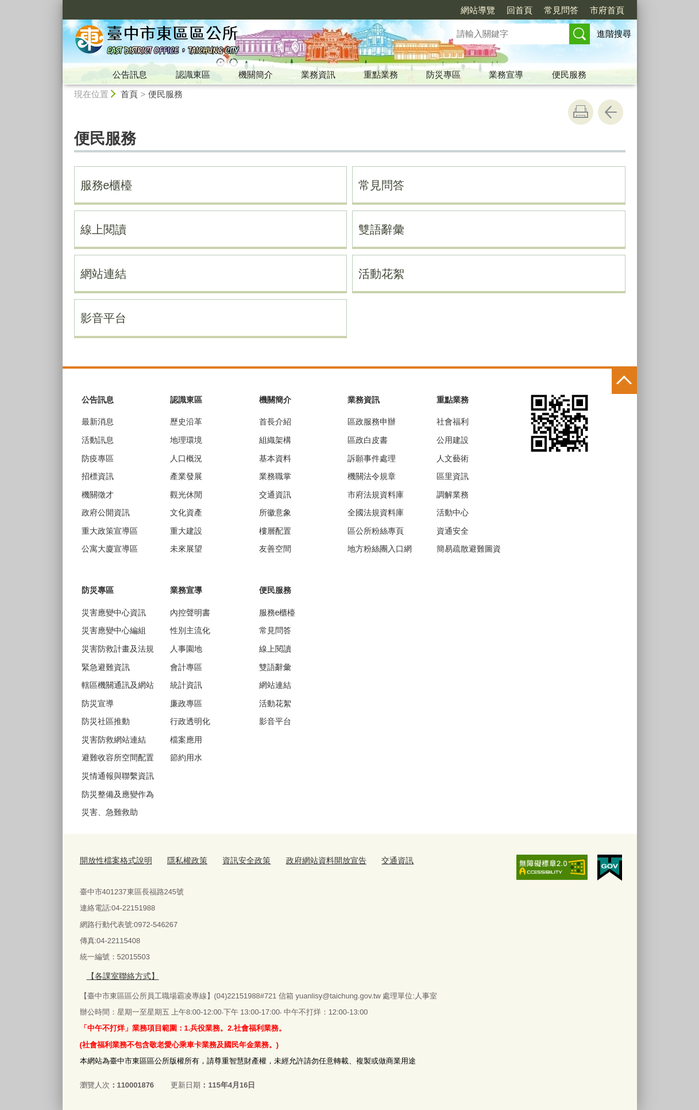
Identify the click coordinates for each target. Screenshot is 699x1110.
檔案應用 (186, 739)
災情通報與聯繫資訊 (118, 775)
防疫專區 (98, 458)
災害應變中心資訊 (114, 612)
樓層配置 (275, 530)
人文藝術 (453, 458)
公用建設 (453, 440)
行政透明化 (190, 721)
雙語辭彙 (381, 229)
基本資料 (275, 458)
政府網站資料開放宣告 (312, 860)
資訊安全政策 (236, 860)
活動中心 (453, 512)
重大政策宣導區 (110, 530)
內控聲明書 (190, 612)
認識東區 (193, 74)
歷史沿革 (186, 421)
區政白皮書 (367, 440)
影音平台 (103, 318)
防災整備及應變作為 (118, 794)
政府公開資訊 (106, 512)
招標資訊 (98, 476)
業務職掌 (275, 476)
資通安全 (453, 530)
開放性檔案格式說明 (113, 860)
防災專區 (443, 74)
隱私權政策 (180, 860)
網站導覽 (478, 10)
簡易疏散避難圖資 (469, 548)
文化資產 (186, 512)
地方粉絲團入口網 (379, 548)
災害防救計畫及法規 (118, 648)
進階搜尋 (614, 34)
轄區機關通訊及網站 (118, 685)
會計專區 (186, 667)
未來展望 (186, 548)
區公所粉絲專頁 (375, 530)
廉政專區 (186, 703)
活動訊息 (98, 440)
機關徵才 (98, 494)
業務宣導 (506, 74)
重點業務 (381, 74)
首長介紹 (275, 421)
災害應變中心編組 (114, 630)
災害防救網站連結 (114, 739)
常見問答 (561, 10)
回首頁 (519, 10)
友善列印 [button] (580, 112)
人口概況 (186, 458)
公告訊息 (130, 74)
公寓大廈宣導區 (110, 548)
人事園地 (186, 648)
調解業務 (453, 494)
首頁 (129, 94)
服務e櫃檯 (106, 185)
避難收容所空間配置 (118, 757)
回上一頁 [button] (610, 112)
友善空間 (275, 548)
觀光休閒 (186, 494)
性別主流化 (190, 630)
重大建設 (186, 530)
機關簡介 (255, 74)
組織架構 (275, 440)
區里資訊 (453, 476)
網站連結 (103, 273)
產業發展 (186, 476)
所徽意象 (275, 512)
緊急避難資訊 (106, 667)
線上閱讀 (103, 229)
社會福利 (453, 421)
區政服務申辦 (371, 421)
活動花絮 (381, 273)
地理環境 (186, 440)
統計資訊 (186, 685)
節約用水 (186, 757)
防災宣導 (98, 703)
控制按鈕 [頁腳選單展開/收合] (624, 381)
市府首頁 (607, 10)
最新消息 (98, 421)
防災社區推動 (106, 721)
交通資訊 (275, 494)
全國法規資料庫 (375, 512)
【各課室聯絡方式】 (119, 974)
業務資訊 (318, 74)
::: (57, 5)
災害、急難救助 (110, 812)
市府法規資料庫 (375, 494)
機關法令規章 (371, 476)
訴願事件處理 (371, 458)
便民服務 (569, 74)
